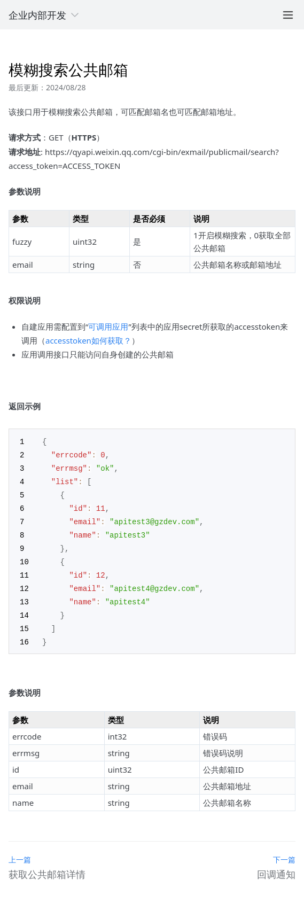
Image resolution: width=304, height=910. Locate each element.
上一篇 (20, 851)
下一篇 (284, 851)
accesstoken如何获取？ (88, 340)
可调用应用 (108, 326)
